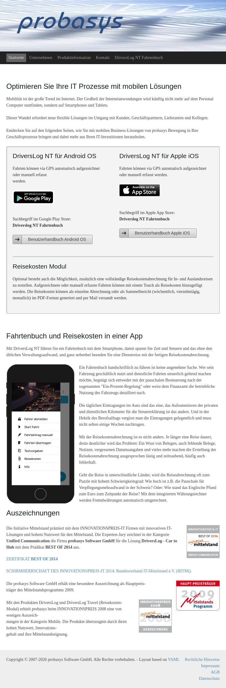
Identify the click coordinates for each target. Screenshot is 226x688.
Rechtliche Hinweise (202, 659)
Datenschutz (209, 678)
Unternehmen (40, 57)
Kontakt (102, 57)
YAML (174, 659)
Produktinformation (73, 57)
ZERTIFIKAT (32, 559)
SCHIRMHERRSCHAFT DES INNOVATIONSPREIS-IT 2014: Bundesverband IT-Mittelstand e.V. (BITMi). (99, 571)
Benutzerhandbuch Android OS (57, 239)
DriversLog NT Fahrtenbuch (139, 57)
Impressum (210, 666)
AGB (215, 672)
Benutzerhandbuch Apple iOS (162, 233)
